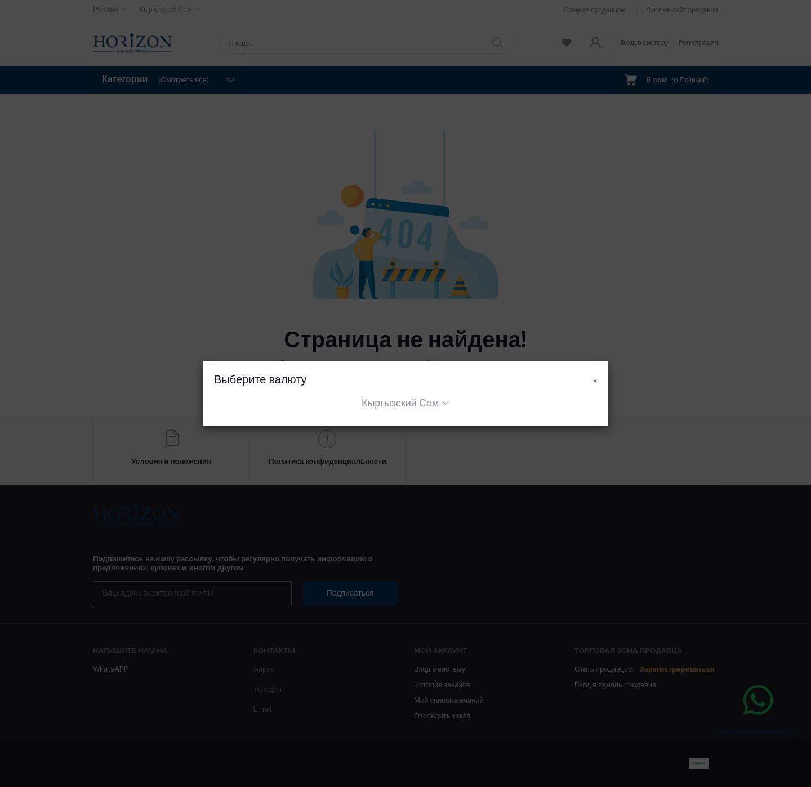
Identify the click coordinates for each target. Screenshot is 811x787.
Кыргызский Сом (400, 403)
